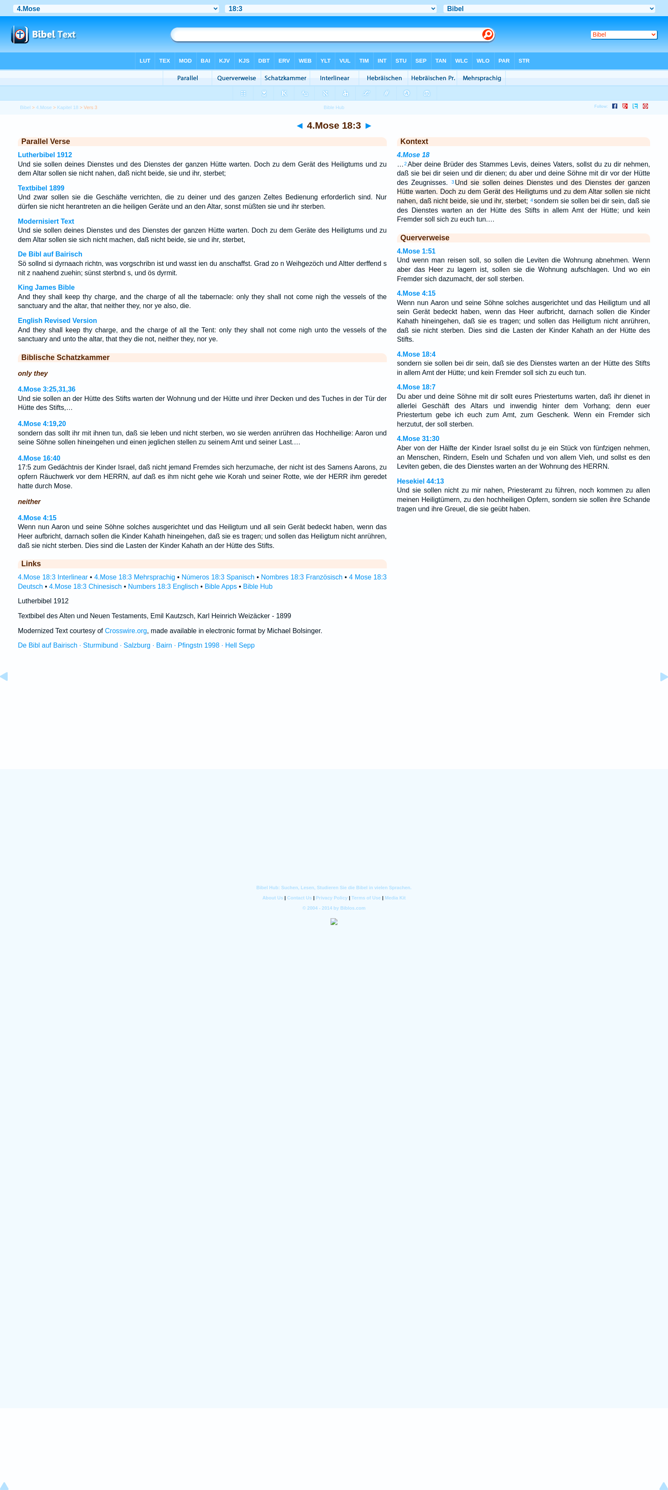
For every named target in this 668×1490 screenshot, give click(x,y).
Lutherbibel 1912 (45, 155)
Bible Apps (220, 586)
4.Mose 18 (413, 155)
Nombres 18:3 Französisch (302, 577)
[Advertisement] (334, 717)
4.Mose (44, 107)
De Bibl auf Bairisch (50, 254)
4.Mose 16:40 (39, 458)
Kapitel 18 (67, 107)
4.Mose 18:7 (416, 387)
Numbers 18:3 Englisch (163, 586)
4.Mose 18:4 (416, 354)
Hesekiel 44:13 (420, 481)
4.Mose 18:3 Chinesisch (85, 586)
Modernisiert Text (46, 221)
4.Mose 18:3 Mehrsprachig (134, 577)
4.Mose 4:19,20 (42, 423)
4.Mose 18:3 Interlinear (53, 577)
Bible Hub (258, 586)
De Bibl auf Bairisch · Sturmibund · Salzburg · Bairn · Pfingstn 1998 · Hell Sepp (136, 645)
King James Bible (46, 287)
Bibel (25, 107)
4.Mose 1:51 (416, 251)
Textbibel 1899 (41, 188)
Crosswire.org (126, 630)
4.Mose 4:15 (37, 518)
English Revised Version (57, 320)
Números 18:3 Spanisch (217, 577)
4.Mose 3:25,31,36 (46, 389)
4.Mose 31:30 (418, 438)
